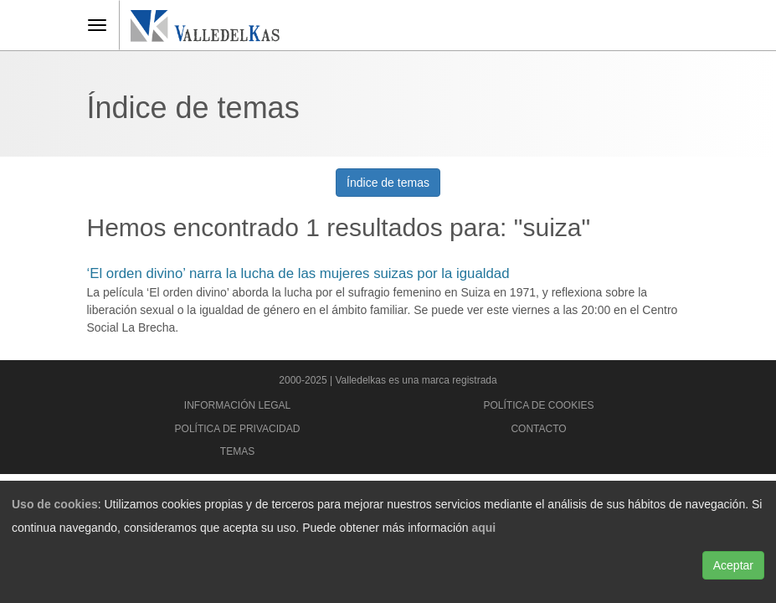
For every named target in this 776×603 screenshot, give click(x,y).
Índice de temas (388, 182)
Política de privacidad (238, 429)
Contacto (538, 429)
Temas (237, 451)
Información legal (237, 405)
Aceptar (733, 565)
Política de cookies (538, 405)
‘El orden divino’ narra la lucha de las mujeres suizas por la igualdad (298, 273)
